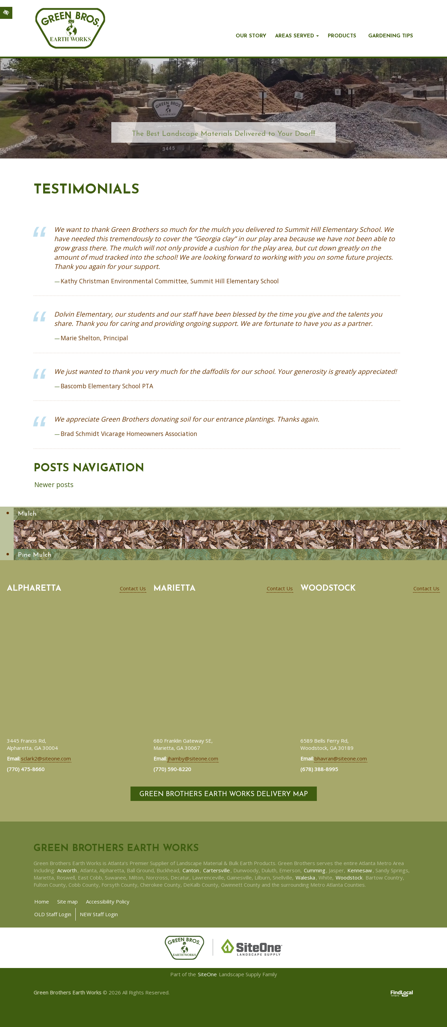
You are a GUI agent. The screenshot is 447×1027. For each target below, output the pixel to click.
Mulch (27, 514)
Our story (251, 36)
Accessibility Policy (107, 901)
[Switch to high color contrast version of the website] (6, 13)
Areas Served (294, 36)
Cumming (314, 870)
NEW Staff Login (99, 914)
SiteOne (207, 974)
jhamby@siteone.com (192, 758)
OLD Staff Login (52, 914)
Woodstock (349, 877)
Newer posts (53, 484)
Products (342, 36)
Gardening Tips (390, 36)
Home (41, 901)
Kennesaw (359, 870)
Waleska (305, 877)
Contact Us (133, 588)
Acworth (67, 870)
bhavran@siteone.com (340, 758)
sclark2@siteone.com (46, 758)
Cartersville (216, 870)
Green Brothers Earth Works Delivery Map (223, 794)
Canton (191, 870)
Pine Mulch (34, 555)
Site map (67, 901)
